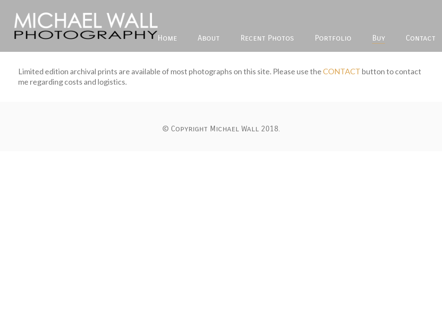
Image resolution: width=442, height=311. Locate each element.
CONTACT (341, 71)
